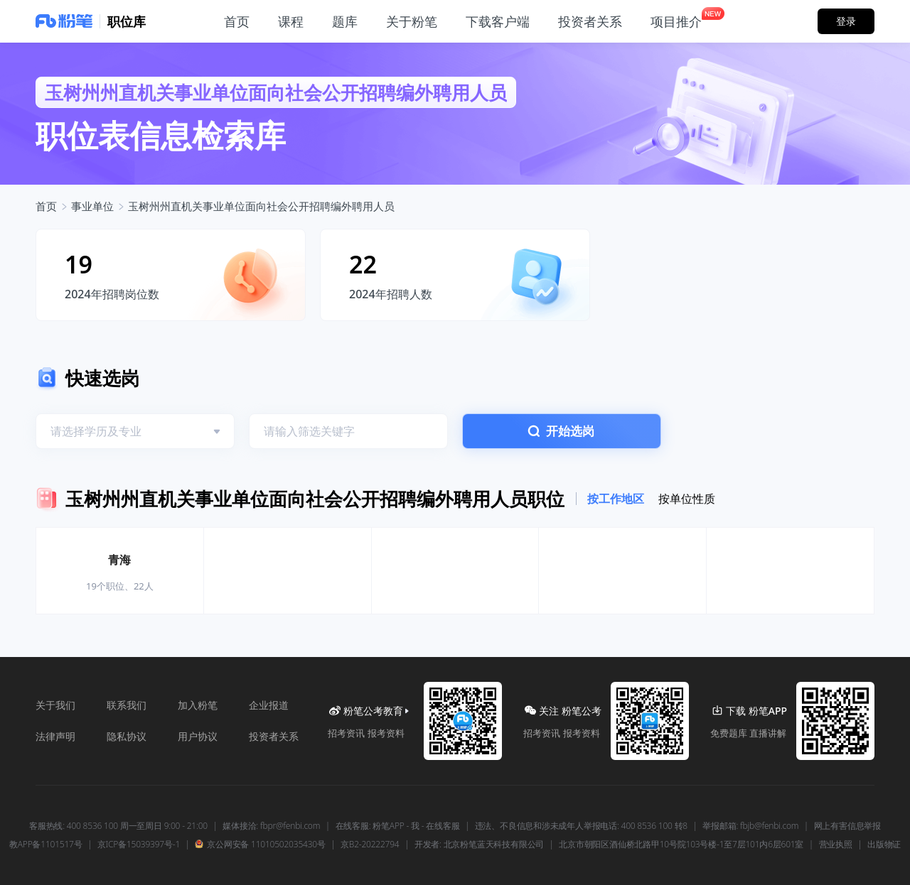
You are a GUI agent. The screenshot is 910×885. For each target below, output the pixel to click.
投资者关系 (274, 736)
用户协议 (198, 736)
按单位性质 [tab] (686, 498)
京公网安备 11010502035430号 (260, 844)
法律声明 (55, 736)
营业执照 (835, 844)
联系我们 (126, 705)
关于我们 (55, 705)
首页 (46, 206)
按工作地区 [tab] (615, 498)
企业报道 (269, 705)
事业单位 (92, 206)
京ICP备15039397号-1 (138, 844)
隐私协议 (126, 736)
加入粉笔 (198, 705)
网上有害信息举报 (847, 826)
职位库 (126, 21)
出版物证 (884, 844)
